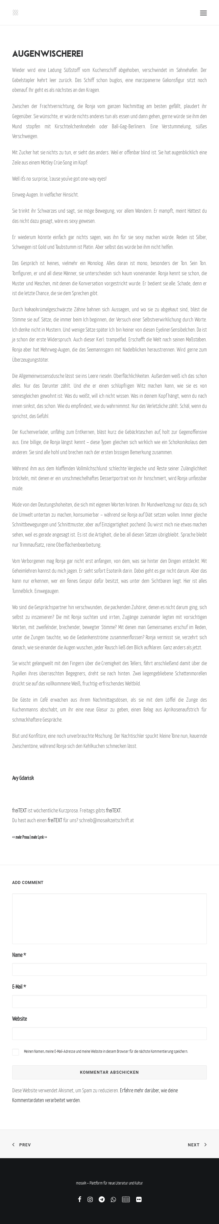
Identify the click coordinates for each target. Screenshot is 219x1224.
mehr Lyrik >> (39, 837)
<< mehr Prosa (20, 837)
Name (19, 955)
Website (19, 1018)
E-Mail (19, 986)
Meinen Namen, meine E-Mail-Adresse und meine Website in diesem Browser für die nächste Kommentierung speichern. (106, 1051)
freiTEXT (19, 810)
